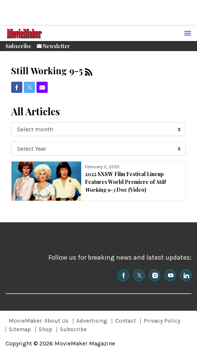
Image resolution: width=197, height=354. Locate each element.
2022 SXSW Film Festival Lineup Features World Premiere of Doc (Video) (125, 181)
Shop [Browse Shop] (45, 329)
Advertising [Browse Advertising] (91, 320)
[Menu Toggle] (187, 33)
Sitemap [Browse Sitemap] (20, 329)
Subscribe (18, 46)
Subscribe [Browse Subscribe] (73, 329)
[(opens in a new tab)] (16, 87)
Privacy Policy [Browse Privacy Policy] (162, 320)
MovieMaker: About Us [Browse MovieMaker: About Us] (39, 320)
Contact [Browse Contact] (125, 320)
